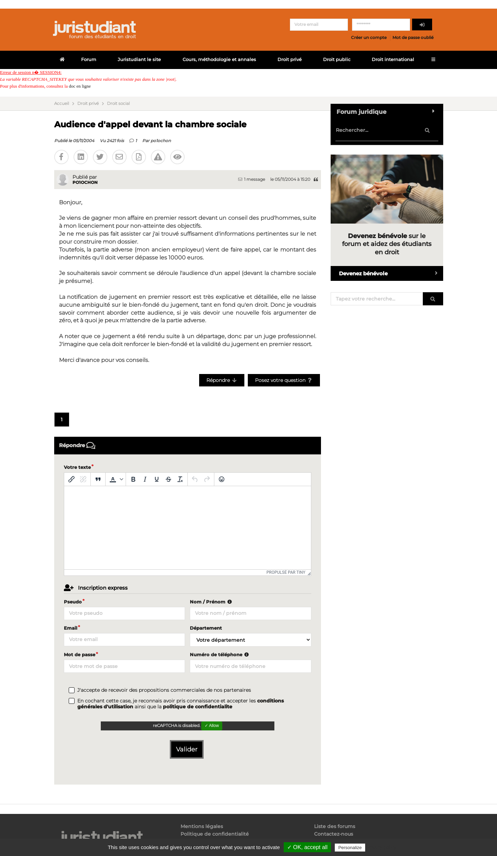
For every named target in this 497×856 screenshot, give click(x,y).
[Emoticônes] (221, 479)
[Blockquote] (98, 479)
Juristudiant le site (139, 59)
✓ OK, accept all (307, 847)
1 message (251, 179)
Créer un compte (369, 37)
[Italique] (145, 479)
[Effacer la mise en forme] (180, 479)
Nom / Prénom (211, 601)
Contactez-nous (333, 834)
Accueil (61, 103)
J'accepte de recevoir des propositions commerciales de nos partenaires (164, 690)
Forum (88, 59)
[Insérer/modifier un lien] (71, 479)
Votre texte (77, 467)
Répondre (221, 380)
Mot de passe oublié (412, 37)
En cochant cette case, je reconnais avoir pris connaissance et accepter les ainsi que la (180, 704)
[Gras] (133, 479)
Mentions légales (202, 826)
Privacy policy (381, 847)
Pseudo (73, 601)
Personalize (350, 847)
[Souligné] (157, 479)
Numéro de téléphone (220, 654)
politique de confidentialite (197, 707)
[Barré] (168, 479)
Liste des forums (334, 826)
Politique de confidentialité (215, 834)
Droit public (336, 59)
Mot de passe (79, 654)
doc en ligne (80, 86)
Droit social (118, 103)
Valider (186, 749)
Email (70, 628)
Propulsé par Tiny (285, 572)
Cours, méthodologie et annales (219, 59)
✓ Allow (212, 725)
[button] (115, 479)
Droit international (393, 59)
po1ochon (160, 140)
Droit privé (289, 59)
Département (206, 628)
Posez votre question (284, 380)
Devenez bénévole (391, 273)
